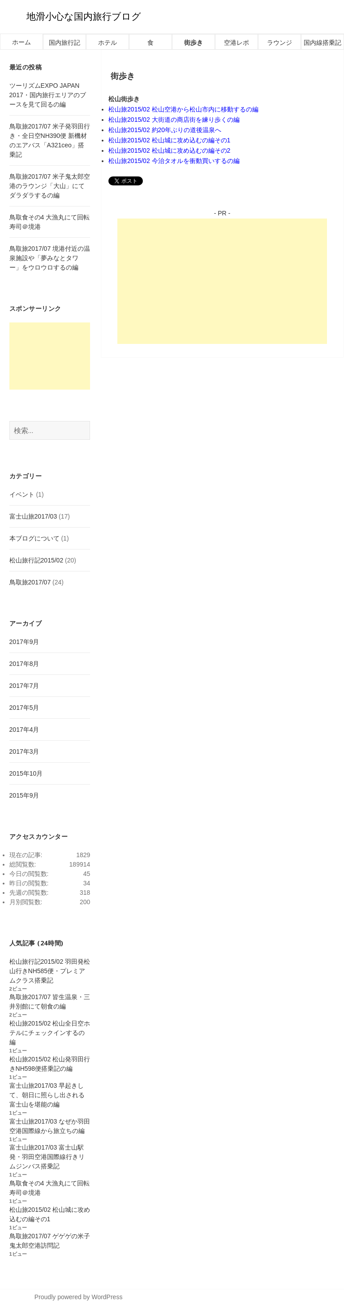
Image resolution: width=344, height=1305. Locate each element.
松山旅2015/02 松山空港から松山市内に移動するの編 (183, 109)
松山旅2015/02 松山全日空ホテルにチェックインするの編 (49, 1033)
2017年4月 (24, 729)
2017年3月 (24, 751)
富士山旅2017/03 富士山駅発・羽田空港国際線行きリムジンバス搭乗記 (47, 1157)
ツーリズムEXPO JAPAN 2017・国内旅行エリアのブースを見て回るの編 (47, 95)
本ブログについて (34, 538)
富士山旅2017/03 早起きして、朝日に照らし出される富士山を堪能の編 (47, 1095)
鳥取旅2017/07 (30, 582)
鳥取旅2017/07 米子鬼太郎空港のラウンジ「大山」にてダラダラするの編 (49, 186)
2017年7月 (24, 685)
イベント (21, 494)
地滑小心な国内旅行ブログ (83, 16)
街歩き (193, 42)
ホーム (21, 42)
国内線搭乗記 (322, 42)
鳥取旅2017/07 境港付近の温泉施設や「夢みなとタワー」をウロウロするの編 (49, 258)
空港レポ (236, 42)
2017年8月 (24, 663)
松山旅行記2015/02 (36, 560)
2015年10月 (26, 773)
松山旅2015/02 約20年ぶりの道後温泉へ (164, 129)
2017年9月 (24, 641)
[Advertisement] (222, 281)
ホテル (107, 42)
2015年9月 (24, 795)
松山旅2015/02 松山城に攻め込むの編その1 (169, 140)
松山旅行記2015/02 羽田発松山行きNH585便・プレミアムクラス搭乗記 (49, 971)
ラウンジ (279, 42)
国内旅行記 (64, 42)
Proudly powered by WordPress (78, 1297)
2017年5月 (24, 707)
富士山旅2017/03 (33, 516)
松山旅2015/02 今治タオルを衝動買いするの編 (174, 160)
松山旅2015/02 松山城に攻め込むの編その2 (169, 150)
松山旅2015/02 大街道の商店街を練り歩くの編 (174, 119)
